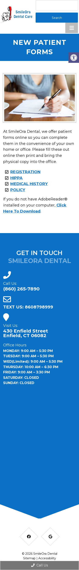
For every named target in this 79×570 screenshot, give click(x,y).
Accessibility (47, 558)
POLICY (17, 190)
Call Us (39, 565)
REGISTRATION (25, 172)
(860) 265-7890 (21, 289)
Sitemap (29, 558)
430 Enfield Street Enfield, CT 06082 (25, 333)
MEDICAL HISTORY (29, 184)
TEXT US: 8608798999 (28, 307)
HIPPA (16, 178)
